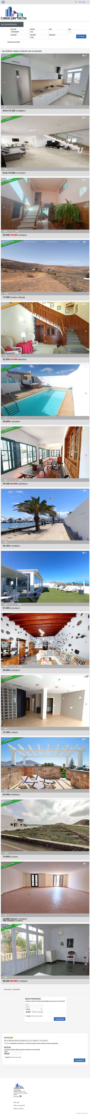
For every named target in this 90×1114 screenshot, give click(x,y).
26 (84, 366)
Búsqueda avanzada (13, 42)
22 (84, 739)
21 (84, 553)
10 (84, 677)
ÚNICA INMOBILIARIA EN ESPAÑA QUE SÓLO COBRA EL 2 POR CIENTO (26, 1041)
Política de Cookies (18, 1108)
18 (84, 56)
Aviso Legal (16, 1102)
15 (84, 180)
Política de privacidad (36, 1016)
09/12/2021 (7, 1043)
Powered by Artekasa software (82, 1113)
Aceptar (34, 1016)
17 (84, 118)
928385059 (17, 1096)
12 (84, 304)
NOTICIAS (7, 1038)
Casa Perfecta (17, 1090)
